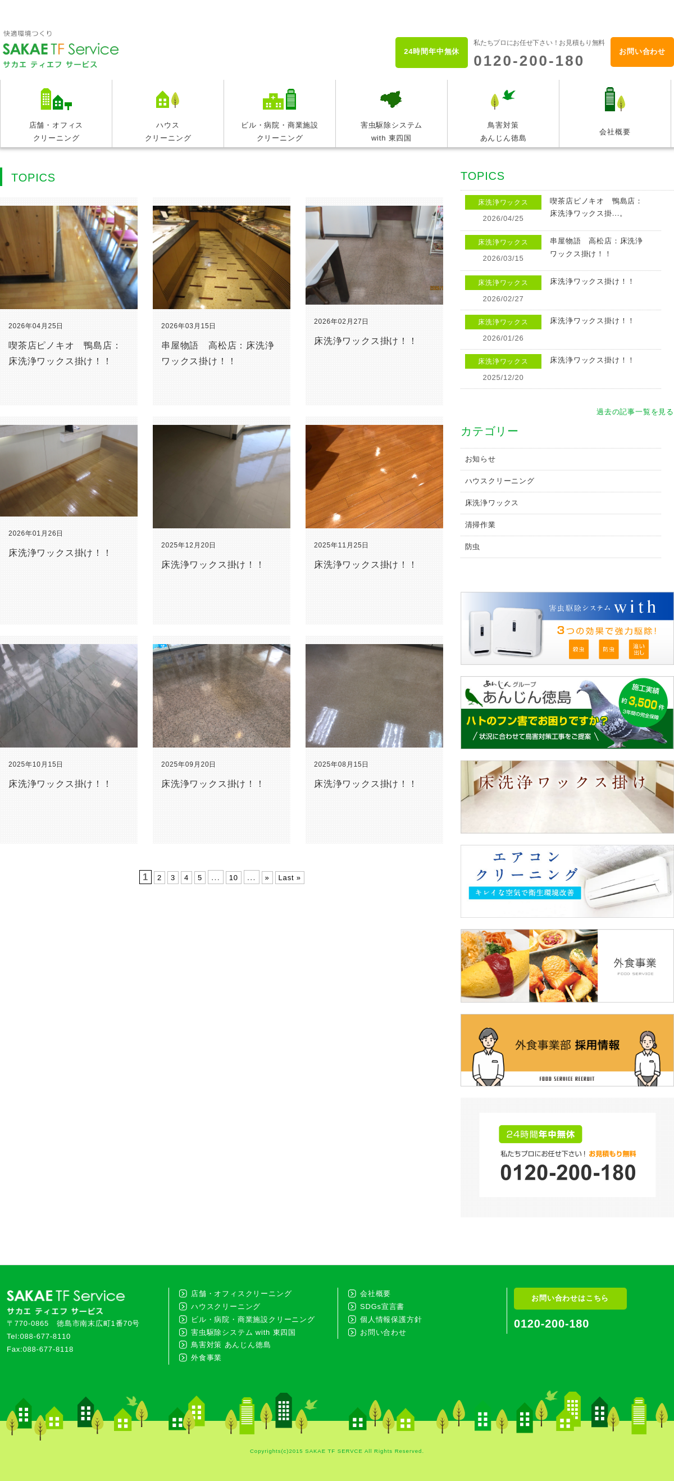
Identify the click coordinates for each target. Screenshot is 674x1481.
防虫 (473, 546)
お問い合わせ (642, 51)
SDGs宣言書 (382, 1306)
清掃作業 (480, 524)
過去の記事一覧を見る (635, 411)
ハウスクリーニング (500, 481)
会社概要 (375, 1293)
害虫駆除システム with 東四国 (243, 1332)
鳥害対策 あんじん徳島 (231, 1344)
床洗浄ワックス (492, 503)
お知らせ (480, 459)
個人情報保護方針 (391, 1319)
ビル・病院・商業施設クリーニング (253, 1319)
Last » (290, 877)
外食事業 (206, 1357)
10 (233, 877)
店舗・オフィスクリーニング (241, 1293)
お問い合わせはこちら (570, 1298)
